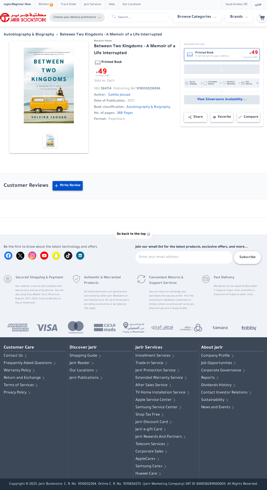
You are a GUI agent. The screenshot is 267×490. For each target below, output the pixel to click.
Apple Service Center (156, 400)
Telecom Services (152, 444)
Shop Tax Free (150, 415)
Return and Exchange (25, 378)
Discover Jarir (83, 348)
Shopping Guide (86, 356)
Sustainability (215, 400)
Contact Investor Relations (227, 393)
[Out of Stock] (222, 69)
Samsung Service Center (159, 407)
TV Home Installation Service (163, 393)
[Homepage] (23, 17)
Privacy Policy (18, 393)
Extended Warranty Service (161, 378)
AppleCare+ (148, 459)
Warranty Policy (20, 370)
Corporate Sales (152, 452)
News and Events (218, 407)
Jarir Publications (87, 378)
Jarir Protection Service (158, 370)
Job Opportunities (219, 363)
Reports (210, 378)
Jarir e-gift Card (151, 429)
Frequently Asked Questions (30, 363)
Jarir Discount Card (154, 422)
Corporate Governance (224, 370)
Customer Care (19, 348)
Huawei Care (149, 474)
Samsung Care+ (151, 466)
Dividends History (219, 385)
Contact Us (16, 356)
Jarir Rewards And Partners (161, 437)
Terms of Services (21, 385)
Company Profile (218, 356)
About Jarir (212, 348)
